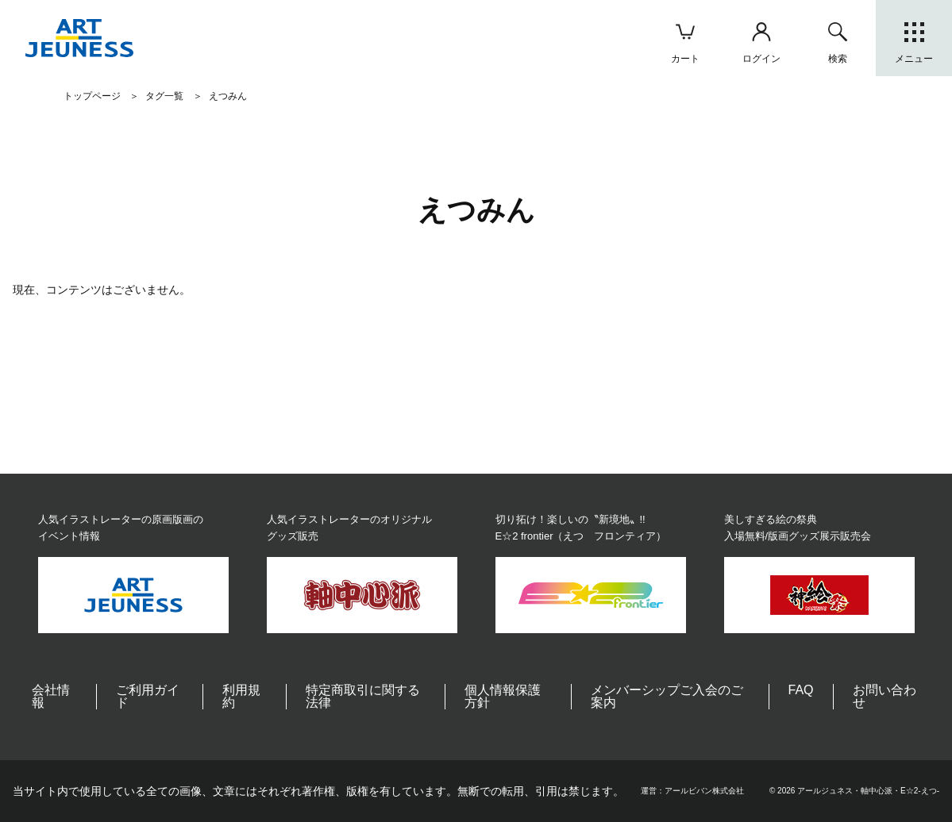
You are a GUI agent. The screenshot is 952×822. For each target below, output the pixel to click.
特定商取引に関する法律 (363, 696)
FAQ (801, 690)
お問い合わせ (884, 696)
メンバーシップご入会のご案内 (667, 696)
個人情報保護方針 (502, 696)
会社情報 (51, 696)
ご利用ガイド (147, 696)
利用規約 (241, 696)
